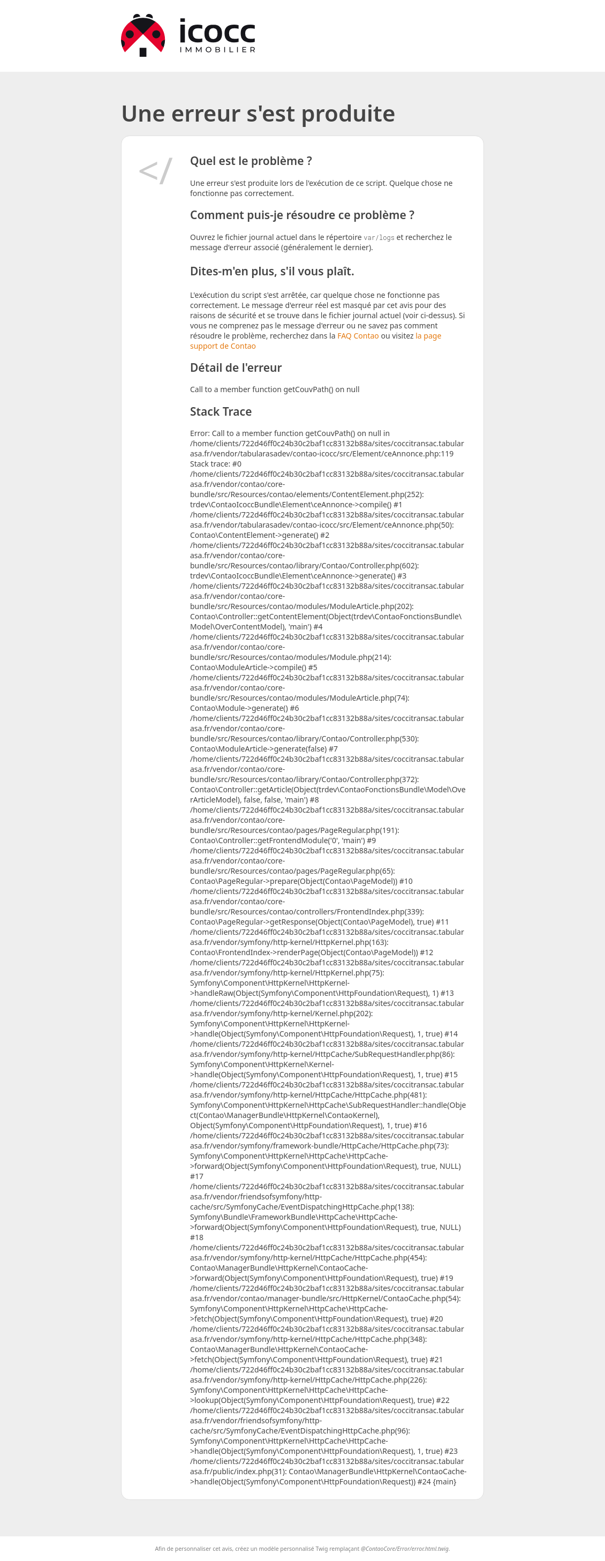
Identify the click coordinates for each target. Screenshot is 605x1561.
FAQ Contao (359, 336)
